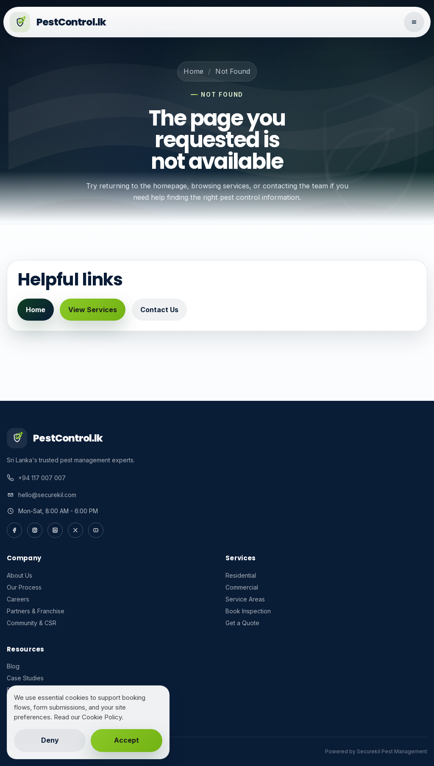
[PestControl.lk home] (204, 22)
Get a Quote (242, 622)
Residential (240, 575)
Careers (18, 599)
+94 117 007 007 (42, 477)
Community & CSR (31, 622)
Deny (50, 740)
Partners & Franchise (35, 611)
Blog (13, 666)
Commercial (241, 587)
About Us (19, 575)
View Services (92, 309)
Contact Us (159, 309)
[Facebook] (14, 530)
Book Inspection (248, 611)
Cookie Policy (102, 717)
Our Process (24, 587)
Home (193, 71)
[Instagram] (34, 530)
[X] (75, 530)
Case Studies (25, 678)
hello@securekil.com (47, 494)
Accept (126, 740)
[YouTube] (95, 530)
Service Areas (245, 599)
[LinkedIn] (55, 530)
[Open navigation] (414, 22)
